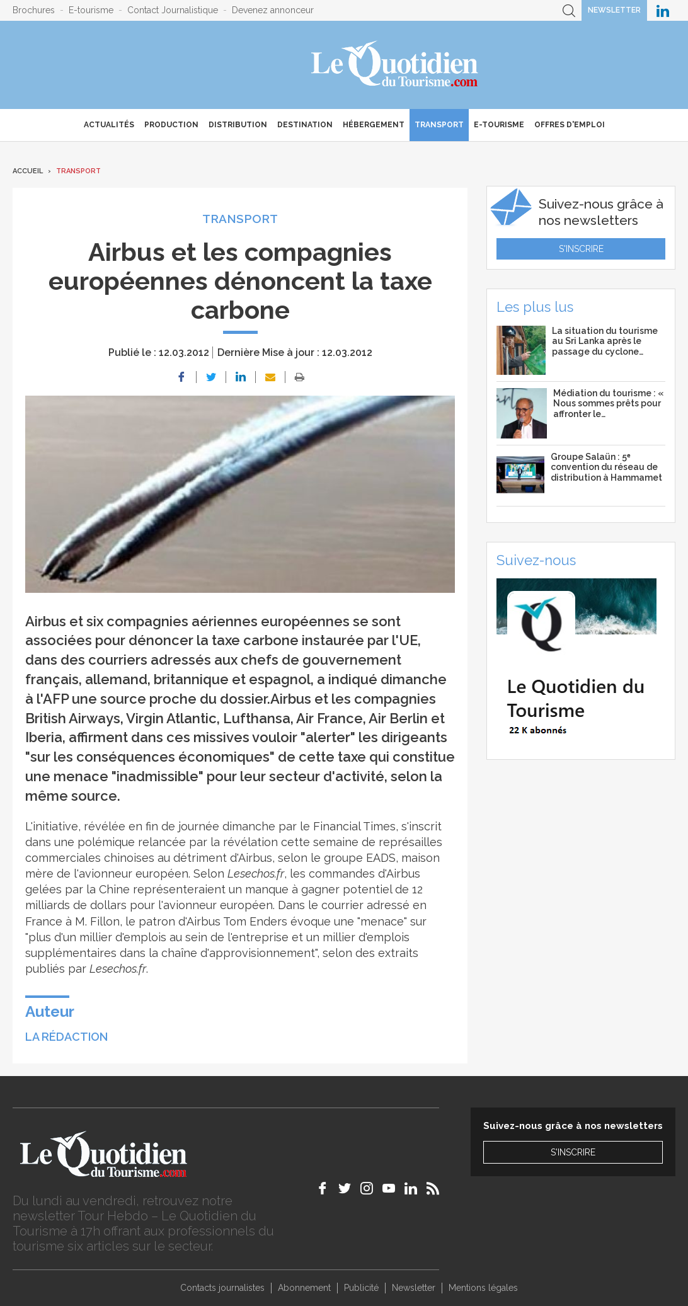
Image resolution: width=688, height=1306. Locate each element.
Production (171, 124)
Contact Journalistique (172, 10)
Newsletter (614, 10)
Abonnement (304, 1288)
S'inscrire (581, 249)
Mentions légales (483, 1288)
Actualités (109, 124)
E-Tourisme (499, 124)
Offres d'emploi (569, 124)
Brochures (34, 10)
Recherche (568, 10)
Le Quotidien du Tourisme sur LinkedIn (662, 10)
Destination (305, 124)
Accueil (28, 171)
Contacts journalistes (222, 1288)
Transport (439, 124)
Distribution (238, 124)
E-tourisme (91, 10)
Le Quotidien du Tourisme (395, 64)
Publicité (361, 1288)
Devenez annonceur (273, 10)
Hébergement (373, 124)
